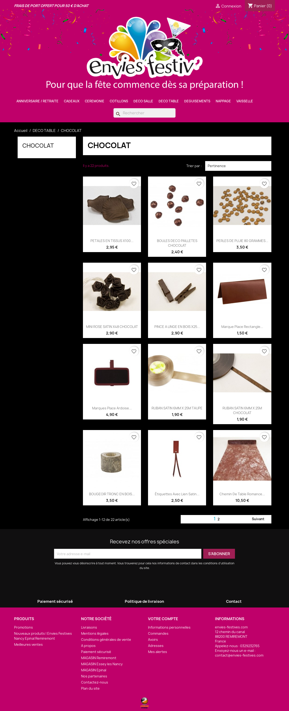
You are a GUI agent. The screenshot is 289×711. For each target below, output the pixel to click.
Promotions (23, 627)
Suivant (261, 519)
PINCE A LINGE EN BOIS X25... (177, 326)
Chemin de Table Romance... (242, 494)
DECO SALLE (143, 101)
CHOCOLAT (38, 146)
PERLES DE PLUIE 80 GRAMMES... (242, 240)
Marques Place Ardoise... (112, 408)
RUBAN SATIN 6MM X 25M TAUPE (177, 408)
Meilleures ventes (28, 644)
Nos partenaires (94, 676)
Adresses (156, 645)
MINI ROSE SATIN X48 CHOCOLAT (112, 326)
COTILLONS (119, 101)
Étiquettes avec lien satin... (177, 494)
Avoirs (153, 639)
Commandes (158, 633)
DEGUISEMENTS (197, 101)
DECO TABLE (169, 101)
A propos (88, 645)
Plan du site (90, 688)
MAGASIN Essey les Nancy (102, 664)
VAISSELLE (244, 101)
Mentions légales (95, 633)
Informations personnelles (169, 627)
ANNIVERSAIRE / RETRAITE (37, 101)
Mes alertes (157, 652)
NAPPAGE (223, 101)
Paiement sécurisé (96, 652)
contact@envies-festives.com (239, 655)
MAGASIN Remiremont (98, 658)
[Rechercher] (144, 113)
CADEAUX (71, 101)
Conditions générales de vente (106, 639)
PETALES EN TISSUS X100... (111, 240)
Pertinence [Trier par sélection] (238, 166)
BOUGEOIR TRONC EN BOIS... (112, 494)
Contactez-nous (94, 682)
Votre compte (163, 618)
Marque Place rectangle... (242, 326)
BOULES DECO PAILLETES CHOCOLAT (177, 243)
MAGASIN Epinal (93, 670)
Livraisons (89, 627)
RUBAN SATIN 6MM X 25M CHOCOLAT (242, 410)
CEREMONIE (94, 101)
